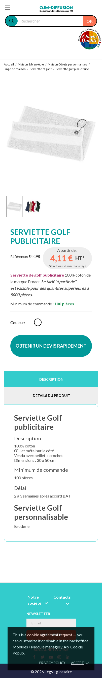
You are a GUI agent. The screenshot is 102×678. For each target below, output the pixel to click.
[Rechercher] (57, 21)
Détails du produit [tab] (51, 395)
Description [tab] (51, 379)
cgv (50, 671)
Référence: (19, 256)
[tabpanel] (51, 133)
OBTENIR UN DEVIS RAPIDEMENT (51, 346)
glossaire (64, 671)
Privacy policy (52, 663)
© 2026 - (38, 671)
